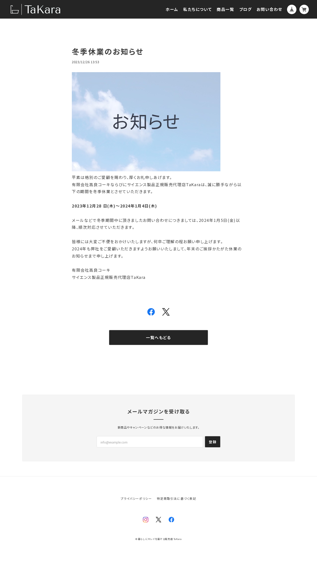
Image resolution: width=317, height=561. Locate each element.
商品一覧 (225, 9)
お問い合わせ (269, 9)
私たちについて (197, 9)
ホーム (172, 9)
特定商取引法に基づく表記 (176, 498)
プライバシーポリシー (136, 498)
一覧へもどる (158, 337)
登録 (212, 441)
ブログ (245, 9)
